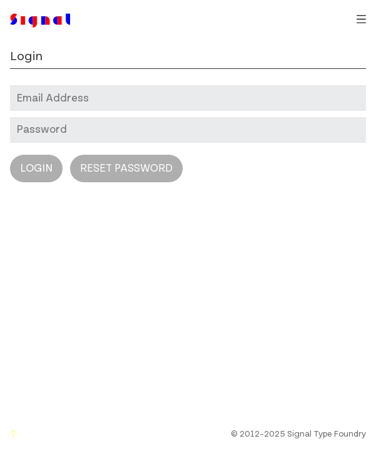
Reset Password (126, 168)
